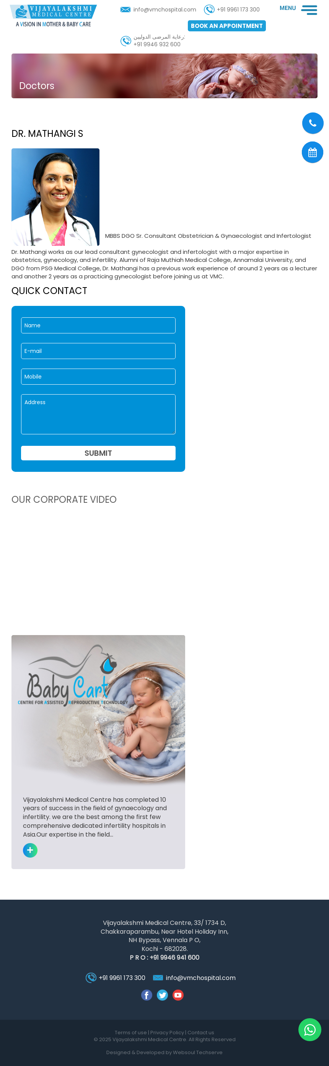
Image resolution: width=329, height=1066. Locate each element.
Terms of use (131, 1032)
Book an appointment (227, 26)
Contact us (200, 1032)
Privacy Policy (167, 1032)
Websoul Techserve (198, 1052)
